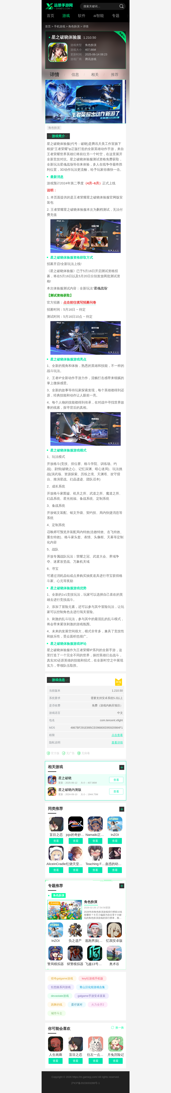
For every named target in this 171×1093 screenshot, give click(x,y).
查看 (55, 1060)
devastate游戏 (60, 995)
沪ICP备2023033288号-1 (85, 1083)
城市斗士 (56, 1013)
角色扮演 (90, 45)
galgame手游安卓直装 (91, 995)
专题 (115, 16)
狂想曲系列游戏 (61, 987)
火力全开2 (97, 1004)
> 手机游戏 (58, 26)
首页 (50, 16)
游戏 (66, 16)
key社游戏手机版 (92, 978)
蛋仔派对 (76, 1004)
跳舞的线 (56, 1004)
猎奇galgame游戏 (62, 978)
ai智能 (99, 16)
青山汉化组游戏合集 (92, 987)
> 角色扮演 (73, 26)
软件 (81, 16)
